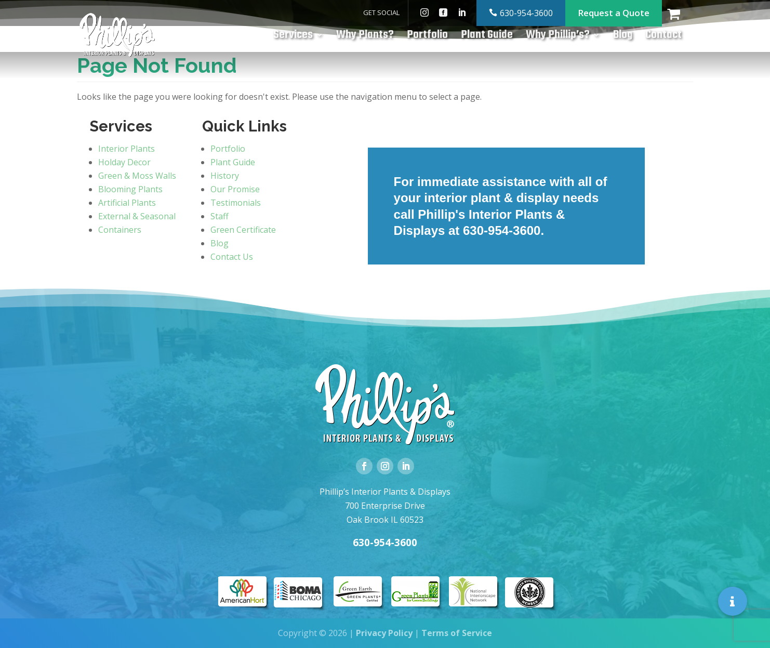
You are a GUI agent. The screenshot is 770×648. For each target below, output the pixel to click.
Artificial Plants (127, 202)
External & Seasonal (137, 216)
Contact (663, 37)
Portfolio (427, 37)
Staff (219, 216)
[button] (732, 601)
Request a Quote (613, 13)
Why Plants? (365, 37)
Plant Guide (487, 37)
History (224, 175)
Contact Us (231, 256)
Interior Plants (126, 148)
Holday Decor (124, 162)
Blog (622, 37)
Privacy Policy (384, 633)
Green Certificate (243, 229)
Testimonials (235, 202)
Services (293, 37)
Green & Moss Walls (137, 175)
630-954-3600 (526, 13)
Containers (119, 229)
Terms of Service (456, 633)
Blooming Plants (130, 189)
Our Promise (235, 189)
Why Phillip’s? (558, 37)
